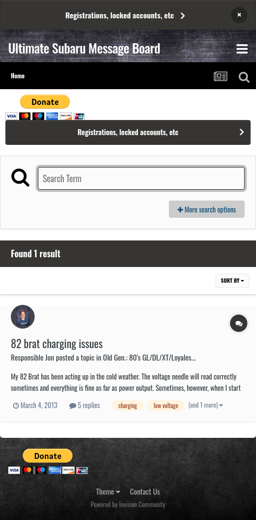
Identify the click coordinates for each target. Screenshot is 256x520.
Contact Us (145, 491)
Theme (108, 491)
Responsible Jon (32, 357)
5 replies (84, 404)
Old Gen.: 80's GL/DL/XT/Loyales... (149, 357)
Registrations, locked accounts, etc (119, 15)
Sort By (232, 280)
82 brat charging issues (57, 343)
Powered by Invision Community (128, 504)
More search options (207, 209)
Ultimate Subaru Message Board (84, 47)
